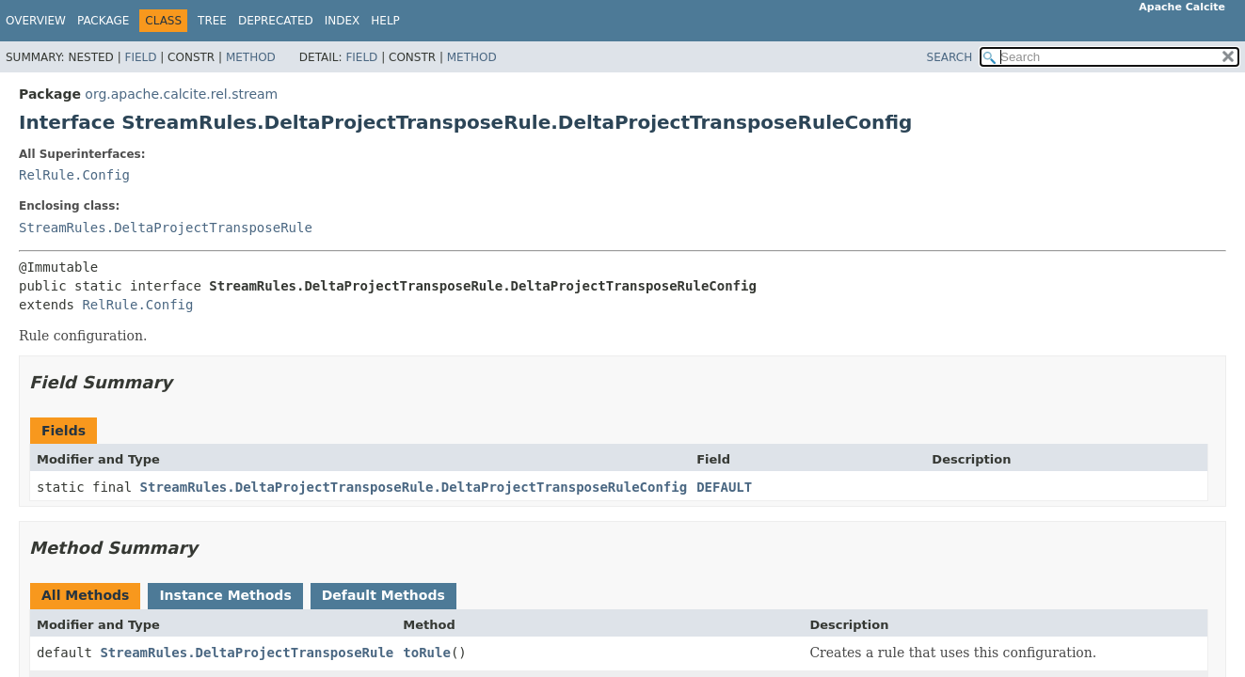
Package (103, 20)
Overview (36, 20)
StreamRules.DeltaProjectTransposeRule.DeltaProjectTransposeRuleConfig (414, 487)
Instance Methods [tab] (225, 595)
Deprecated (275, 20)
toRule (427, 652)
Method (251, 57)
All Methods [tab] (85, 595)
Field (140, 57)
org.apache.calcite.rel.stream (181, 94)
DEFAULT (724, 487)
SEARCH (950, 57)
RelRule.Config (74, 174)
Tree (212, 20)
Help (385, 20)
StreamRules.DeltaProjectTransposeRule (165, 227)
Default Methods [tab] (383, 595)
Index (342, 20)
